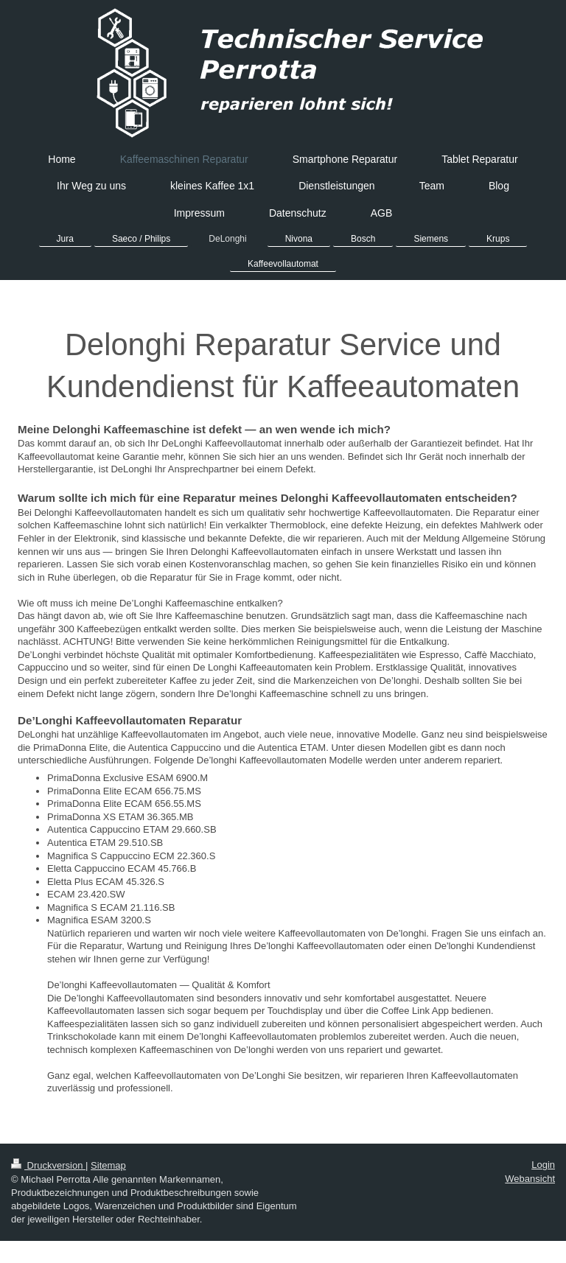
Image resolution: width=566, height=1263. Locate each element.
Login (543, 1164)
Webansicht (530, 1178)
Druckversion (48, 1165)
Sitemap (108, 1165)
